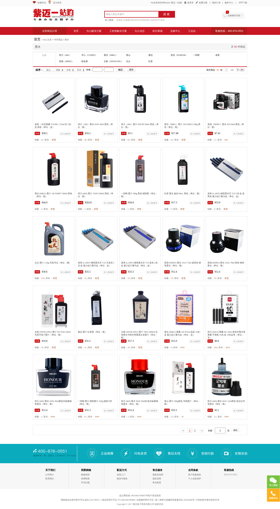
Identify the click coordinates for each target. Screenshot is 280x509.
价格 (68, 70)
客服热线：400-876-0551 (229, 31)
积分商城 (157, 31)
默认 (48, 70)
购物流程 (85, 474)
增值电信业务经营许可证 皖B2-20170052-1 (81, 500)
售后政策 (156, 482)
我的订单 (216, 2)
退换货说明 (157, 474)
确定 (235, 430)
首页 (76, 31)
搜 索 (166, 14)
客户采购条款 (194, 474)
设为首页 (57, 2)
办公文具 (47, 39)
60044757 (155, 20)
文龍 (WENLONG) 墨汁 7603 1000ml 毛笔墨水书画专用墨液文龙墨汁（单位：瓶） (139, 335)
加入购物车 (65, 134)
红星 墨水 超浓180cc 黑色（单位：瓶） (182, 193)
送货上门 (121, 474)
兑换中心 (175, 31)
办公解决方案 (93, 31)
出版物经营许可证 (145, 500)
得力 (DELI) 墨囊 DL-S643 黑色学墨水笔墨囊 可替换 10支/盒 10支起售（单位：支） (226, 335)
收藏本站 (42, 2)
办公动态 (140, 31)
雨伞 (163, 20)
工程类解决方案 (118, 31)
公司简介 (49, 474)
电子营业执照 (154, 495)
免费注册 (203, 2)
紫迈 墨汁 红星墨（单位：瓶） (92, 332)
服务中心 (229, 2)
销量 (58, 70)
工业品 (192, 31)
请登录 (190, 2)
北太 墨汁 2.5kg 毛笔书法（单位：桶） (53, 262)
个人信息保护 (194, 478)
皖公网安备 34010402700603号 (133, 495)
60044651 (145, 20)
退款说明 (156, 478)
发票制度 (85, 478)
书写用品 (58, 39)
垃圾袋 (119, 20)
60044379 (135, 20)
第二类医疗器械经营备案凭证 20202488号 (174, 500)
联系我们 (49, 478)
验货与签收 (122, 478)
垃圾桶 (126, 20)
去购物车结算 (234, 15)
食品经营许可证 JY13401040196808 (118, 500)
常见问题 (85, 482)
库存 (79, 70)
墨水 (67, 39)
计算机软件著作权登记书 (207, 500)
